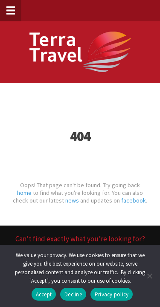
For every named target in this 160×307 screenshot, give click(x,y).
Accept (44, 294)
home (24, 193)
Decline (73, 294)
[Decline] (149, 276)
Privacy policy (112, 294)
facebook (133, 200)
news (72, 200)
